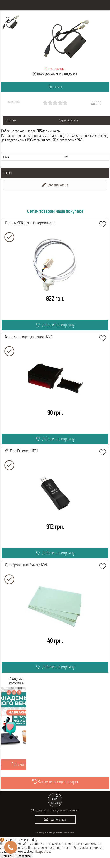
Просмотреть (22, 764)
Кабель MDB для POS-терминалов (30, 223)
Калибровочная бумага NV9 (26, 565)
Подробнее (42, 852)
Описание (11, 120)
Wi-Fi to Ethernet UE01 (21, 451)
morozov (71, 832)
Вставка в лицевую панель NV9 (28, 337)
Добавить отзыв (55, 185)
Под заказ (55, 87)
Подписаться (55, 819)
